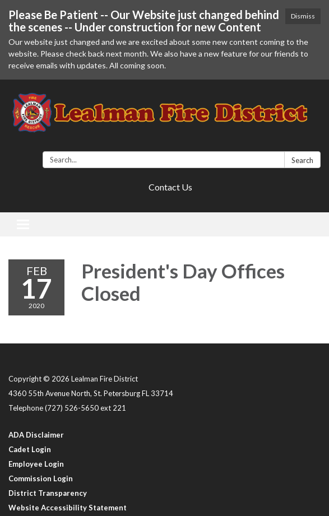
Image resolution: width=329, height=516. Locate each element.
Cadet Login (29, 449)
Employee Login (36, 463)
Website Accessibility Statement (67, 507)
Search (302, 160)
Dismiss (303, 16)
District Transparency (47, 493)
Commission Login (40, 478)
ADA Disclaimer (36, 434)
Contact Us (170, 187)
